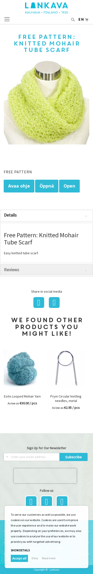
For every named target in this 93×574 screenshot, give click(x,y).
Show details (20, 550)
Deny (35, 558)
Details (10, 215)
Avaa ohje (19, 186)
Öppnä (47, 186)
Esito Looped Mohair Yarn (22, 396)
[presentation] (45, 475)
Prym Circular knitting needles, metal (65, 398)
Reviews (11, 269)
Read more (48, 558)
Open (69, 186)
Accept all (19, 558)
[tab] (46, 216)
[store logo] (46, 8)
